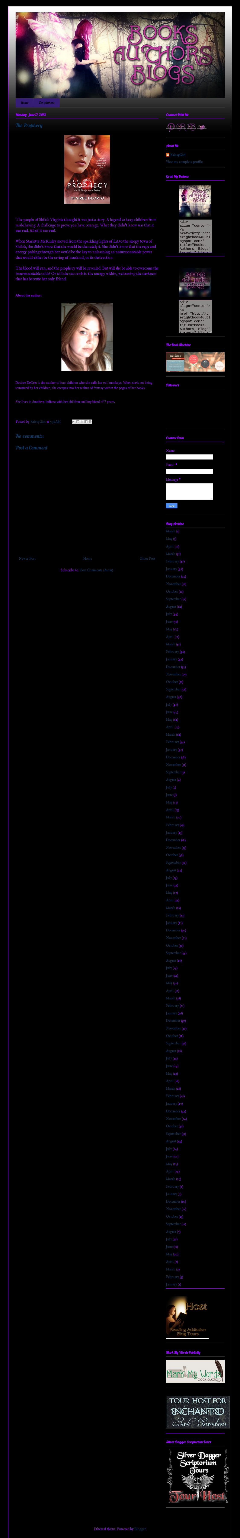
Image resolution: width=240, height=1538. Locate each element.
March (170, 531)
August (171, 607)
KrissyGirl (178, 155)
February (172, 561)
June (169, 622)
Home (24, 103)
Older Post (147, 559)
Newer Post (27, 559)
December (173, 576)
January (171, 569)
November (173, 584)
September (173, 599)
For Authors (46, 103)
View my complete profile (184, 162)
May (169, 539)
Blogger (140, 1529)
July (169, 614)
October (172, 592)
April (170, 546)
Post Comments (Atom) (96, 570)
